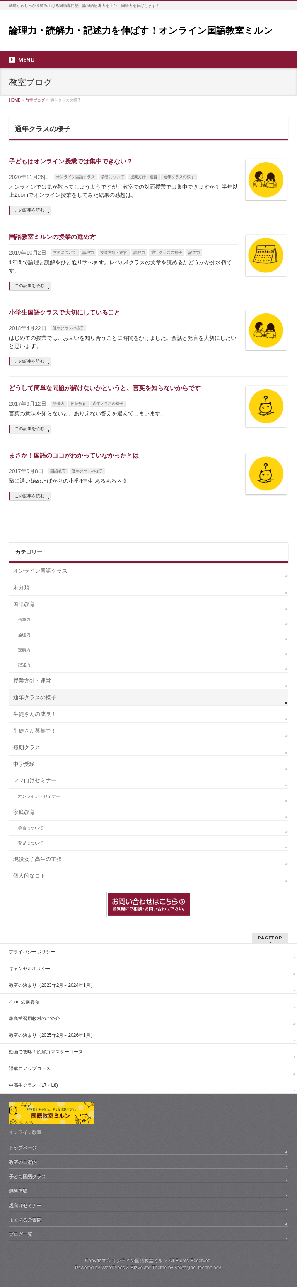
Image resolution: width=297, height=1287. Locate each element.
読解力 (139, 252)
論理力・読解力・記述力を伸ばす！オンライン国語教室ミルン (141, 30)
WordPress (113, 1267)
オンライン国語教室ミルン (139, 1260)
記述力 (194, 252)
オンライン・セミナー (39, 796)
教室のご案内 (23, 1162)
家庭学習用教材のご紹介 (34, 1018)
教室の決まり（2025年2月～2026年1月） (52, 1035)
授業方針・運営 (143, 177)
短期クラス (26, 747)
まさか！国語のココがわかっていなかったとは (74, 455)
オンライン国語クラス (75, 177)
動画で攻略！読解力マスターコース (46, 1052)
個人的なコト (29, 875)
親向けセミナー (25, 1205)
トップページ (23, 1148)
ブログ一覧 (20, 1234)
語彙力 (59, 403)
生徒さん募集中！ (34, 731)
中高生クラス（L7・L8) (33, 1085)
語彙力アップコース (30, 1068)
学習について (112, 177)
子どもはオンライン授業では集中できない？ (71, 161)
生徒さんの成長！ (34, 714)
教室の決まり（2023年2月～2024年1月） (52, 985)
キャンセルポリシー (30, 968)
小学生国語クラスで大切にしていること (64, 312)
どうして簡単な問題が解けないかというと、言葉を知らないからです (105, 388)
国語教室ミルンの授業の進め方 (52, 237)
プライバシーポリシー (32, 952)
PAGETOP (270, 937)
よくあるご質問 (25, 1220)
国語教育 (78, 403)
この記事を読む (29, 210)
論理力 (88, 252)
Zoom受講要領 (24, 1002)
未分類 (21, 587)
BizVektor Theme (149, 1267)
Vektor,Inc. (185, 1267)
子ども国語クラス (27, 1176)
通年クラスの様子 (179, 177)
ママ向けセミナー (34, 780)
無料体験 (18, 1191)
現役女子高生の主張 (37, 859)
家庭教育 (24, 812)
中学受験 (24, 764)
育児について (30, 843)
